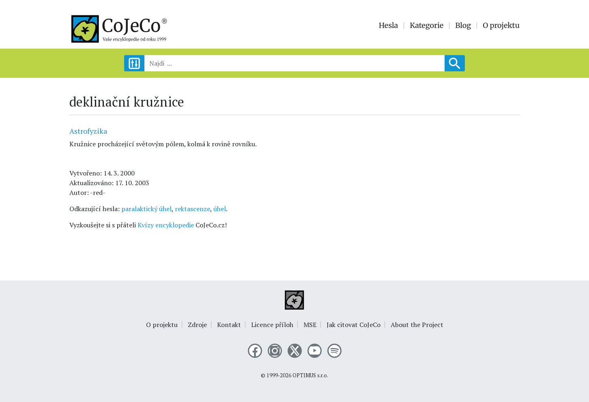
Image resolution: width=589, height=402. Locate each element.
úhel (219, 208)
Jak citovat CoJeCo (353, 324)
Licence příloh (272, 324)
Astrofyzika (88, 131)
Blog (463, 25)
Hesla (388, 25)
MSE (309, 324)
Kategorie (426, 25)
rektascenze (192, 208)
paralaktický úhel (146, 208)
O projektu (501, 25)
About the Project (417, 324)
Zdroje (197, 324)
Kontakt (229, 324)
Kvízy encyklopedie (166, 224)
